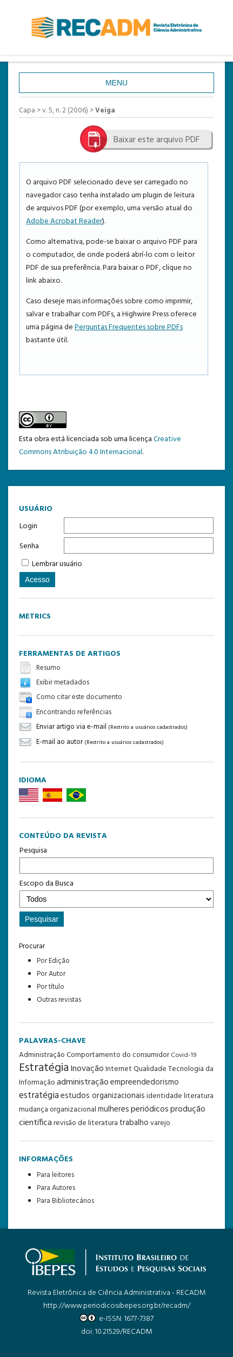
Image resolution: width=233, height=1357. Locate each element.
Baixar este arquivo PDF (156, 140)
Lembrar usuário (57, 564)
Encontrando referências (73, 712)
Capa (27, 110)
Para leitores (55, 1175)
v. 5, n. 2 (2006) (65, 110)
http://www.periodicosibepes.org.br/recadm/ (116, 1306)
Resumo (48, 668)
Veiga (105, 110)
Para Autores (56, 1188)
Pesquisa (116, 859)
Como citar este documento (79, 697)
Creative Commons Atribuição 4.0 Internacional (100, 445)
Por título (50, 987)
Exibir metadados (62, 682)
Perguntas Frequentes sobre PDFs (129, 327)
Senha (29, 546)
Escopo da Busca (116, 892)
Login (28, 526)
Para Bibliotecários (65, 1201)
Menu (116, 82)
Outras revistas (59, 1000)
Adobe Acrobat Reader (64, 221)
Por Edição (53, 961)
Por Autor (51, 974)
